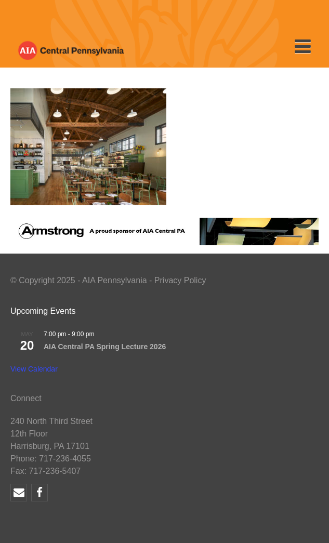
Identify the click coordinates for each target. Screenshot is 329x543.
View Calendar (34, 369)
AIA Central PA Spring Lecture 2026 (105, 346)
